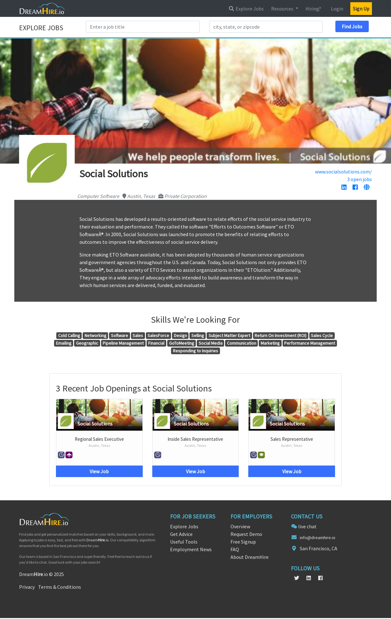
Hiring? (313, 8)
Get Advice (181, 534)
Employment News (191, 549)
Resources (282, 8)
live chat (307, 526)
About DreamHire (249, 557)
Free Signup (243, 541)
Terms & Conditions (59, 587)
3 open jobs (359, 179)
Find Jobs (352, 26)
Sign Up (361, 8)
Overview (240, 526)
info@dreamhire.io (317, 537)
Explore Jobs (246, 8)
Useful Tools (183, 541)
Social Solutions (95, 423)
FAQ (234, 549)
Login (337, 8)
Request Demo (246, 534)
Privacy (27, 587)
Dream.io (97, 540)
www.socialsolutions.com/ (343, 171)
